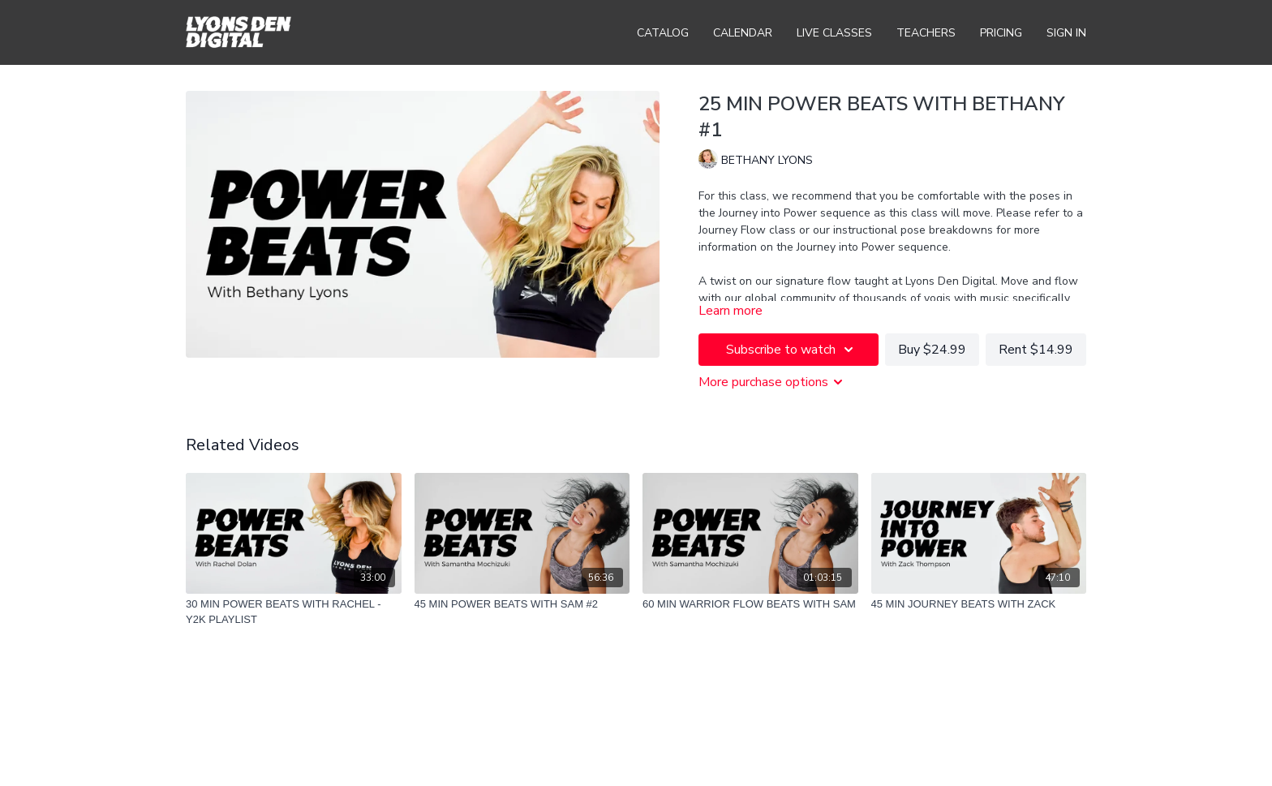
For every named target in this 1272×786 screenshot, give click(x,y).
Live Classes (834, 33)
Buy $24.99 (932, 350)
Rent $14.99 (1036, 350)
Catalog (663, 33)
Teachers (926, 33)
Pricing (1001, 33)
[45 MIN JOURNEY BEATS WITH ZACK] (979, 604)
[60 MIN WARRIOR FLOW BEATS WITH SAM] (750, 604)
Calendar (742, 33)
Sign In (1066, 33)
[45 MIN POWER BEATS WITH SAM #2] (522, 604)
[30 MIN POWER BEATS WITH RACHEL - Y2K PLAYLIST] (294, 612)
